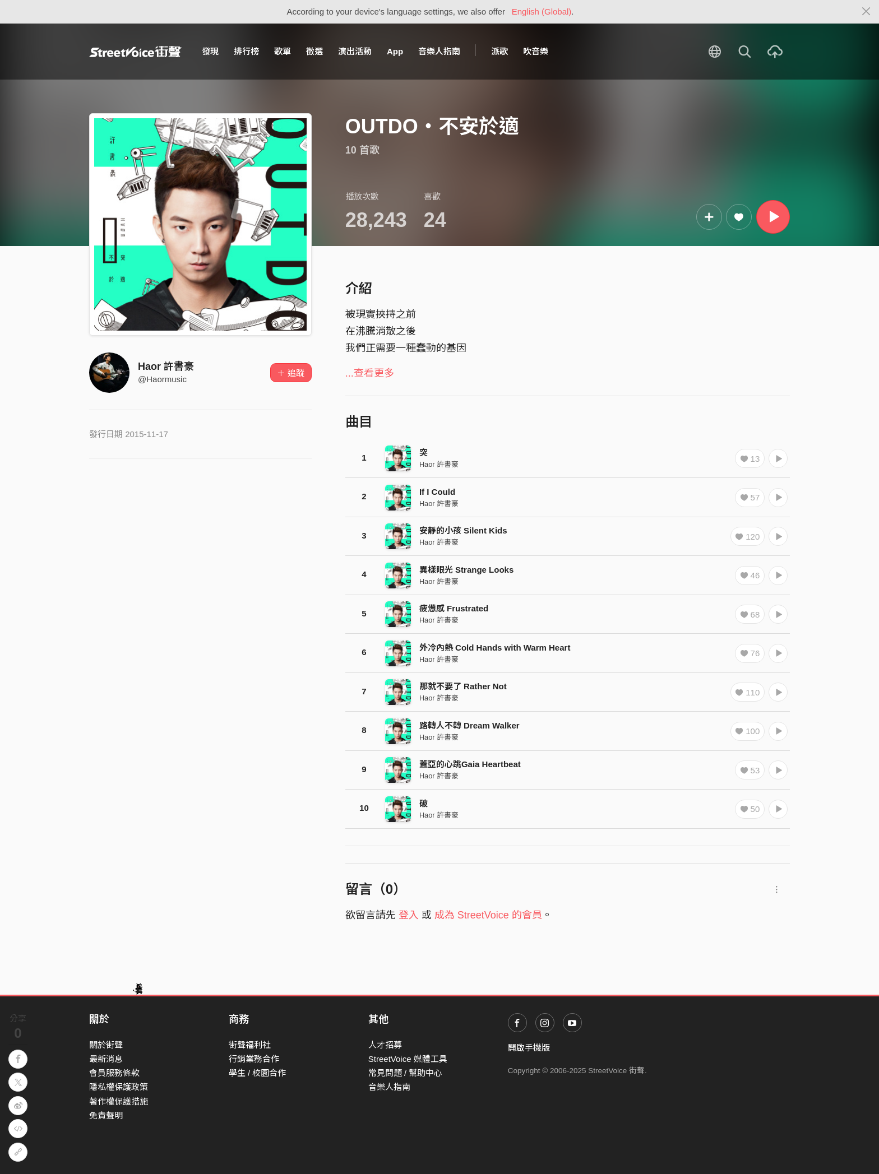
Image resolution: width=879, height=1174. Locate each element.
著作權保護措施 (118, 1101)
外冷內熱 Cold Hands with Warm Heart (494, 647)
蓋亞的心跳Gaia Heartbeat (470, 764)
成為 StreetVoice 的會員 (488, 915)
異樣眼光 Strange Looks (466, 569)
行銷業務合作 (254, 1059)
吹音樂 (535, 51)
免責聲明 (106, 1115)
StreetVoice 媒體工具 (407, 1059)
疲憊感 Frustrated (453, 608)
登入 (409, 915)
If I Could (437, 491)
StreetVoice (135, 51)
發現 (210, 51)
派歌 (499, 51)
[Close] (866, 11)
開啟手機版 (529, 1047)
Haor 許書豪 (166, 366)
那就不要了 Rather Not (463, 686)
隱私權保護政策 (118, 1087)
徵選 (314, 51)
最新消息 (106, 1059)
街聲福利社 (250, 1045)
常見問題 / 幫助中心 (405, 1073)
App (395, 51)
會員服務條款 (114, 1073)
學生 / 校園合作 (257, 1073)
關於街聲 (106, 1045)
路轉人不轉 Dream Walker (469, 725)
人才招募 (385, 1045)
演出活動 (355, 51)
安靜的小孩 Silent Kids (463, 530)
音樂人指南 (439, 51)
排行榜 (246, 51)
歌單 (282, 51)
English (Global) (542, 11)
